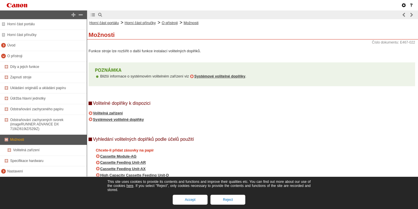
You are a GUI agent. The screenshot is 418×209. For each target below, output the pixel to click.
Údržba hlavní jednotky (28, 98)
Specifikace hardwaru (27, 161)
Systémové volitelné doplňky (219, 76)
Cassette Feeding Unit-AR (123, 162)
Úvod (11, 45)
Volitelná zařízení (26, 150)
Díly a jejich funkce (24, 67)
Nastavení (15, 171)
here (129, 186)
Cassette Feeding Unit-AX (122, 169)
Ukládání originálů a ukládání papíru (38, 88)
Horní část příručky (22, 35)
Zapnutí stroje (20, 77)
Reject (228, 200)
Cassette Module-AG (118, 156)
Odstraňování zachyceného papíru (36, 109)
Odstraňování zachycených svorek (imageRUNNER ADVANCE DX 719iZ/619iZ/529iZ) (36, 124)
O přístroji (14, 56)
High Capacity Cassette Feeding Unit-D (134, 175)
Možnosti (17, 140)
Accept (190, 200)
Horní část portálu (21, 24)
